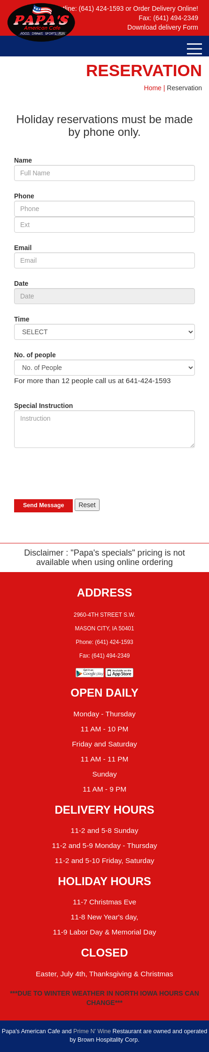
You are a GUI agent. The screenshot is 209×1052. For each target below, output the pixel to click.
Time (21, 319)
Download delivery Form (162, 27)
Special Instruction (43, 405)
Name (23, 160)
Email (22, 247)
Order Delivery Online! (166, 8)
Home (153, 88)
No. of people (35, 355)
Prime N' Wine (92, 1031)
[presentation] (85, 473)
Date (21, 283)
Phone (24, 196)
